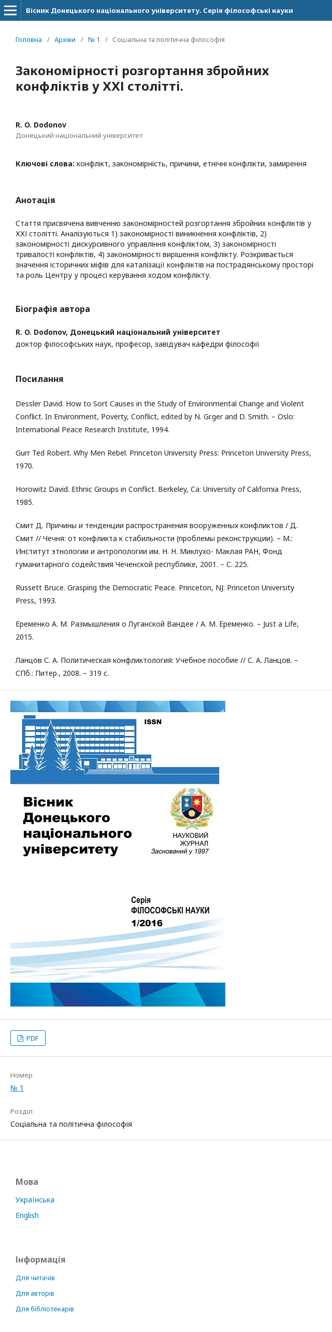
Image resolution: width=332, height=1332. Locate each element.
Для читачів (35, 1277)
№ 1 (94, 39)
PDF (31, 1038)
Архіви (65, 39)
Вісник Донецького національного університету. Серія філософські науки (159, 10)
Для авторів (35, 1293)
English (27, 1215)
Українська (35, 1200)
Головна (29, 39)
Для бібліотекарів (45, 1308)
